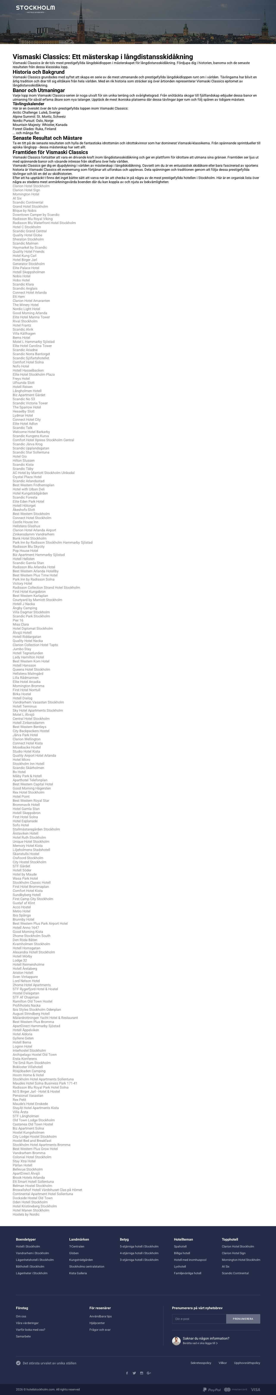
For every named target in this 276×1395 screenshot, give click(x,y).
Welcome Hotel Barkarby (31, 432)
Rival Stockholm (25, 321)
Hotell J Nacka (24, 604)
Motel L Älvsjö (23, 714)
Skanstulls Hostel (26, 854)
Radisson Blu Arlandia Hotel (34, 567)
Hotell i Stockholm (28, 1246)
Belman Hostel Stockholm (32, 1186)
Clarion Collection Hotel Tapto (35, 645)
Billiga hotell (182, 1253)
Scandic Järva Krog (27, 444)
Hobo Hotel (21, 280)
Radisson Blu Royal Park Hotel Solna (41, 1087)
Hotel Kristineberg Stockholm (35, 1206)
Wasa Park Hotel (25, 878)
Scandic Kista (23, 465)
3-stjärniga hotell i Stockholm (139, 1260)
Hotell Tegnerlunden (28, 653)
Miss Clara (21, 624)
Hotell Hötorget (24, 506)
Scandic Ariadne (25, 350)
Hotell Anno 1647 (26, 928)
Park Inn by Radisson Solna (34, 579)
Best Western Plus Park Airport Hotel (40, 923)
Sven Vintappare (25, 977)
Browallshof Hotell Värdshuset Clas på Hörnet (47, 1190)
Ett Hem (19, 297)
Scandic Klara (23, 284)
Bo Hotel (19, 772)
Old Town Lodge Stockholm (34, 1120)
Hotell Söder (22, 870)
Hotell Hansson (24, 665)
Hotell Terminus (25, 706)
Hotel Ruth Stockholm (29, 837)
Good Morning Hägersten (32, 788)
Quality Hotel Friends (28, 251)
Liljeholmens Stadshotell (31, 850)
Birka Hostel (22, 694)
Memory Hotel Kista (28, 846)
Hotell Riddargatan (27, 637)
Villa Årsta (20, 1112)
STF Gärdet (21, 866)
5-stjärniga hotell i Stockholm (139, 1246)
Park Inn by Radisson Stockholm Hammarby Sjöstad (53, 542)
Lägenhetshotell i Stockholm (35, 1260)
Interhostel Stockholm (29, 1050)
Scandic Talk (22, 428)
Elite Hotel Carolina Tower (32, 346)
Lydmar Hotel (23, 415)
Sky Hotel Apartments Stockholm (38, 710)
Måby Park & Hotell (27, 776)
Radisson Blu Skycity (29, 547)
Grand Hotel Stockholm (30, 206)
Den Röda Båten (25, 940)
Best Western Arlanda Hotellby (36, 571)
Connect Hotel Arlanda (30, 292)
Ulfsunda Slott (23, 383)
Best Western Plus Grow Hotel (35, 1149)
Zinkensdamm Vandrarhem (33, 534)
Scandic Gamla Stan (28, 563)
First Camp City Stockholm (33, 899)
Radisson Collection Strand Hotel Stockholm (46, 587)
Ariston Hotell (23, 973)
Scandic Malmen (25, 243)
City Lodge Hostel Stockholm (35, 1137)
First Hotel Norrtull (26, 690)
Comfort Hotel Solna (28, 362)
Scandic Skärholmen (28, 768)
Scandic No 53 (24, 399)
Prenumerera (243, 1318)
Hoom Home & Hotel (28, 1075)
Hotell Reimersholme (28, 964)
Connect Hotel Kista (28, 743)
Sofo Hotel (21, 825)
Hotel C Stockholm (27, 227)
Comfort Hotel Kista (28, 891)
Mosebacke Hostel (27, 747)
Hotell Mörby (22, 956)
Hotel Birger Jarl (25, 260)
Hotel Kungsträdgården (30, 493)
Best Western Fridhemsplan (33, 485)
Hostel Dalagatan (26, 993)
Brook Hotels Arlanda (29, 1177)
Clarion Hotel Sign (26, 190)
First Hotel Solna (25, 817)
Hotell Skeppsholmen (29, 272)
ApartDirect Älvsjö (26, 1173)
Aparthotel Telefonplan (30, 780)
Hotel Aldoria (22, 1034)
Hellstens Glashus (26, 526)
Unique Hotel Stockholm (31, 842)
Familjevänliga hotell (187, 1273)
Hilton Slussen (24, 460)
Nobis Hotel (21, 276)
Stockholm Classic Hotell (32, 882)
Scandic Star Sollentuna (31, 452)
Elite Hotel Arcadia (27, 682)
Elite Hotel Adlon (25, 424)
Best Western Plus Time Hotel (35, 575)
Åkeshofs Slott (24, 510)
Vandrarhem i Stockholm (32, 1253)
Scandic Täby (23, 469)
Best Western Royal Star (31, 801)
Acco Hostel (22, 907)
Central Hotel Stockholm (31, 719)
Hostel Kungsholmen (28, 1132)
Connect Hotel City (27, 419)
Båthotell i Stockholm (30, 1266)
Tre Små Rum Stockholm (32, 1063)
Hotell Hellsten (24, 559)
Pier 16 (18, 620)
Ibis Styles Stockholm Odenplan (37, 1009)
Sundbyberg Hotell (27, 895)
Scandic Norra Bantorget (31, 354)
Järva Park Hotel (25, 735)
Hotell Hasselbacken (28, 370)
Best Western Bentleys (29, 727)
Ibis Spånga (22, 915)
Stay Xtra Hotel (24, 1161)
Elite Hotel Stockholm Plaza (34, 374)
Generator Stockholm (29, 264)
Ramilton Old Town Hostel (32, 1001)
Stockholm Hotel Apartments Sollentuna (43, 1079)
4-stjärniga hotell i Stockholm (139, 1253)
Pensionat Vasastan (28, 1096)
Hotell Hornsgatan (26, 948)
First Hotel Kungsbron (29, 592)
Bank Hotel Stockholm (30, 538)
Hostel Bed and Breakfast (32, 1141)
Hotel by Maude (25, 874)
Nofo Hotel (21, 366)
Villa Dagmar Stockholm (31, 612)
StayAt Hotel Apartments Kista (36, 1108)
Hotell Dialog (22, 698)
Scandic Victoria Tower (30, 403)
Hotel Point (21, 796)
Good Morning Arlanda (30, 313)
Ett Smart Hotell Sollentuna (33, 1182)
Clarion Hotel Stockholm (31, 186)
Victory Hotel (22, 583)
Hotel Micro (21, 760)
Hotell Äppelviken (26, 1030)
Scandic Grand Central (30, 231)
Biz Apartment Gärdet (29, 395)
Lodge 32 (20, 960)
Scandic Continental (28, 202)
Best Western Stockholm (31, 514)
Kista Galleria (78, 1273)
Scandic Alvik (23, 329)
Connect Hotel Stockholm (32, 518)
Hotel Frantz (22, 325)
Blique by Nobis (24, 211)
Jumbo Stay (22, 649)
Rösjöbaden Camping (29, 1071)
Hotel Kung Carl (24, 256)
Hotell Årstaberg (25, 969)
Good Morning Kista (28, 932)
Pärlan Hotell (22, 1165)
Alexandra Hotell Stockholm (34, 952)
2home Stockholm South (31, 936)
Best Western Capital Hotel (33, 784)
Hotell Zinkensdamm (28, 723)
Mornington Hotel (26, 194)
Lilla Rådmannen (26, 678)
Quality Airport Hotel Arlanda (34, 755)
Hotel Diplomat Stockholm (33, 628)
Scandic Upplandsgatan (31, 448)
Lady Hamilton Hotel (28, 657)
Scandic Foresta (25, 497)
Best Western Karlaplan (30, 596)
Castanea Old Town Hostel (33, 1124)
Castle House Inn (25, 522)
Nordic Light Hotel (26, 309)
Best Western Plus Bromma (33, 1022)
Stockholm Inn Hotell (28, 764)
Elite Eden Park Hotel (28, 501)
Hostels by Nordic (26, 1214)
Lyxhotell (180, 1266)
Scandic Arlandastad (28, 481)
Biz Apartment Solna (28, 1128)
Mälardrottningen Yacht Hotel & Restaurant (45, 1018)
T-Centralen (76, 1246)
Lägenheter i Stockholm (31, 1273)
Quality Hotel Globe (27, 235)
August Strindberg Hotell (31, 1014)
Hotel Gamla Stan (26, 809)
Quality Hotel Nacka (28, 641)
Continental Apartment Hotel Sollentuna (43, 1194)
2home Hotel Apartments (32, 985)
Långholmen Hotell (27, 391)
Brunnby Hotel (23, 919)
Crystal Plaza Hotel (27, 477)
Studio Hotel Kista (26, 751)
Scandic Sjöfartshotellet (31, 358)
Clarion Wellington (27, 739)
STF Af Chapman (26, 997)
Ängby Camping (25, 608)
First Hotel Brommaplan (31, 887)
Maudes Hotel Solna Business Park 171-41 (45, 1083)
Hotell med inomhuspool (190, 1260)
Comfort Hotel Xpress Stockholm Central (43, 440)
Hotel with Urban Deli (29, 489)
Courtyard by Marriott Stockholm (37, 600)
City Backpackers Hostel (31, 731)
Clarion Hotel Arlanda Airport (34, 530)
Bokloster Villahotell (28, 1067)
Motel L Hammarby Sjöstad (34, 342)
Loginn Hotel (22, 1046)
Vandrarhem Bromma (29, 1153)
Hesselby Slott (23, 411)
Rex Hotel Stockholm (28, 792)
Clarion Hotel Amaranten (31, 301)
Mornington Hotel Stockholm (241, 1260)
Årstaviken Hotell (25, 833)
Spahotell (180, 1246)
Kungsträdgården (81, 1260)
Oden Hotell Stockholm (30, 1202)
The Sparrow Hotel (27, 407)
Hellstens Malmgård (28, 674)
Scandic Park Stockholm (31, 616)
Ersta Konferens (25, 1059)
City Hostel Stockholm (29, 862)
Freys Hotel (21, 379)
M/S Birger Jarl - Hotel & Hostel (36, 1091)
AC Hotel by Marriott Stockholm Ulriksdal (44, 473)
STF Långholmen (26, 1116)
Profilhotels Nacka (27, 1005)
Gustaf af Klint (24, 903)
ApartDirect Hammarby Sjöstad (36, 1026)
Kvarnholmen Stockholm (31, 944)
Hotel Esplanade (25, 821)
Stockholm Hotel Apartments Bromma (42, 1145)
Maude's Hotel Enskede (30, 1104)
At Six (17, 198)
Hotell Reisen (23, 387)
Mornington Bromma (28, 686)
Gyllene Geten (23, 1038)
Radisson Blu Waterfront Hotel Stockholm (44, 223)
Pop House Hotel (25, 551)
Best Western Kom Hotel (31, 661)
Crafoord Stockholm (28, 858)
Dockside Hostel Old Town (33, 1198)
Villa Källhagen (24, 333)
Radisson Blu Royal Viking (33, 219)
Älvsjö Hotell (22, 633)
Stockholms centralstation (86, 1266)
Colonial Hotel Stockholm (32, 1157)
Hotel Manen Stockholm (31, 1210)
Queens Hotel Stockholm (31, 669)
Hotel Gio (20, 456)
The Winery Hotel (26, 305)
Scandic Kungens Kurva (31, 436)
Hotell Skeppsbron (27, 813)
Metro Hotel (21, 911)
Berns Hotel (21, 338)
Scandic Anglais (25, 288)
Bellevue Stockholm (28, 1169)
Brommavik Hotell (26, 805)
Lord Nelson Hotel (26, 981)
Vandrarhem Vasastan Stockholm (38, 702)
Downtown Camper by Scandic (36, 215)
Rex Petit (19, 1100)
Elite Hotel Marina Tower (31, 317)
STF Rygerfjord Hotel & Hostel (35, 989)
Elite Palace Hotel (26, 268)
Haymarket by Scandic (30, 247)
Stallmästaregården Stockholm (36, 829)
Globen (74, 1253)
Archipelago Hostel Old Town (35, 1055)
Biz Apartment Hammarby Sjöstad (39, 555)
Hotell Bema (22, 1042)
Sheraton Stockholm (28, 239)
